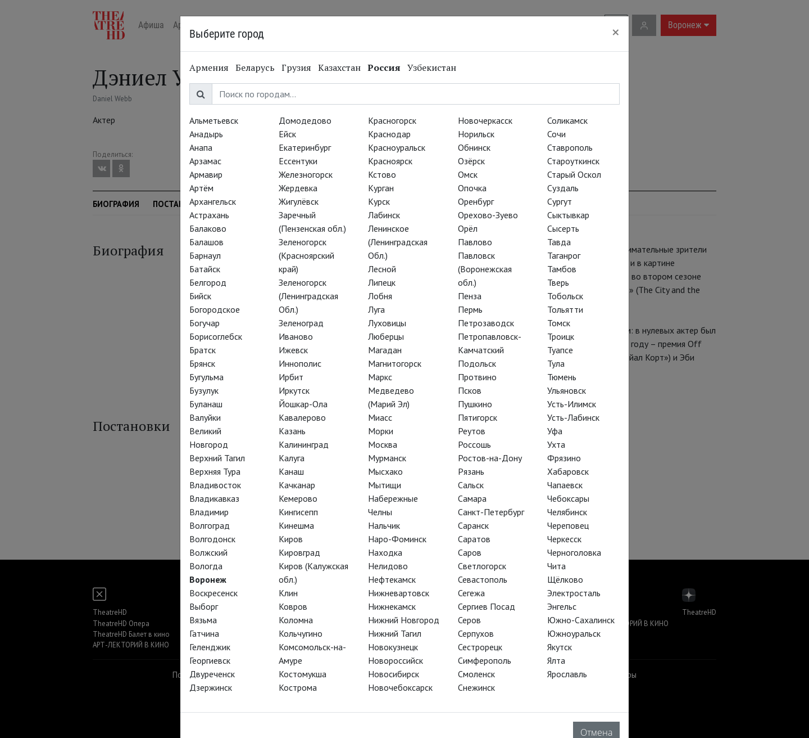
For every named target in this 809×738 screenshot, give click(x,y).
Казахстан (339, 67)
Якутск (559, 646)
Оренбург (476, 201)
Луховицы (387, 322)
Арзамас (205, 160)
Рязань (471, 471)
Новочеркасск (485, 120)
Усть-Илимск (571, 404)
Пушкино (475, 404)
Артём (201, 188)
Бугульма (206, 376)
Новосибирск (393, 674)
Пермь (470, 309)
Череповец (568, 525)
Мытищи (384, 484)
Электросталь (574, 592)
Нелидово (388, 566)
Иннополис (300, 363)
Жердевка (298, 188)
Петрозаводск (486, 322)
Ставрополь (570, 147)
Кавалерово (302, 417)
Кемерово (298, 498)
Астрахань (209, 214)
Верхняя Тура (214, 471)
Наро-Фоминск (397, 538)
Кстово (382, 174)
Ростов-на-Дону (490, 458)
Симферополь (484, 660)
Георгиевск (209, 660)
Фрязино (564, 458)
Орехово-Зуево (488, 214)
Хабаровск (568, 471)
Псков (469, 390)
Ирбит (291, 376)
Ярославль (567, 674)
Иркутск (294, 390)
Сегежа (471, 592)
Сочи (556, 134)
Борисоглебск (215, 336)
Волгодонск (212, 538)
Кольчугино (300, 633)
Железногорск (306, 174)
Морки (380, 430)
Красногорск (392, 120)
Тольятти (565, 309)
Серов (469, 620)
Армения (209, 67)
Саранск (473, 525)
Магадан (385, 350)
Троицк (560, 336)
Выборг (203, 606)
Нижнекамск (392, 606)
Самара (472, 498)
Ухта (556, 444)
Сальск (471, 484)
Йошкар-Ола (303, 404)
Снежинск (476, 687)
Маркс (380, 376)
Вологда (205, 566)
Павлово (475, 242)
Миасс (380, 417)
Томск (558, 322)
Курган (381, 188)
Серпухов (476, 633)
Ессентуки (298, 160)
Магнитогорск (394, 363)
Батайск (204, 268)
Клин (288, 592)
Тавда (559, 242)
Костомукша (302, 674)
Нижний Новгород (403, 620)
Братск (202, 350)
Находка (385, 552)
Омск (468, 174)
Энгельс (561, 606)
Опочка (472, 188)
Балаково (207, 228)
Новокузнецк (393, 646)
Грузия (296, 67)
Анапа (200, 147)
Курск (379, 201)
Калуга (291, 458)
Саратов (474, 538)
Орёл (468, 228)
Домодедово (305, 120)
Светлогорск (482, 566)
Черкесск (564, 538)
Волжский (208, 552)
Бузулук (204, 390)
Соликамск (567, 120)
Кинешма (296, 525)
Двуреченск (212, 674)
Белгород (207, 282)
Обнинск (474, 147)
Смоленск (476, 674)
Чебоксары (568, 498)
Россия (384, 67)
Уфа (554, 430)
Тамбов (561, 268)
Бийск (200, 296)
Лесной (382, 268)
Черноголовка (574, 552)
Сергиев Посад (486, 606)
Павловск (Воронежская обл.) (485, 269)
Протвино (477, 376)
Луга (376, 309)
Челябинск (567, 512)
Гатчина (204, 633)
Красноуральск (396, 147)
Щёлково (565, 579)
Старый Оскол (574, 174)
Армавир (205, 174)
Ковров (293, 606)
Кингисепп (298, 512)
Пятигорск (477, 417)
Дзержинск (210, 687)
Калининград (304, 444)
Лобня (380, 296)
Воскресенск (213, 592)
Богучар (204, 322)
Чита (556, 566)
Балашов (206, 242)
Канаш (291, 471)
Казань (292, 430)
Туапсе (560, 350)
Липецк (382, 282)
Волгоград (209, 525)
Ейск (287, 134)
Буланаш (205, 404)
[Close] (616, 32)
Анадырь (206, 134)
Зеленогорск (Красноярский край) (306, 255)
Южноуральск (574, 633)
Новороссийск (395, 660)
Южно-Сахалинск (581, 620)
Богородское (214, 309)
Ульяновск (566, 390)
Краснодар (389, 134)
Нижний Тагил (394, 633)
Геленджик (209, 646)
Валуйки (205, 417)
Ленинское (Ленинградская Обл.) (398, 242)
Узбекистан (431, 67)
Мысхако (385, 471)
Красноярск (390, 160)
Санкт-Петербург (491, 512)
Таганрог (563, 255)
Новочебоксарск (400, 687)
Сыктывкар (568, 214)
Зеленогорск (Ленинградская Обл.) (308, 296)
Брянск (202, 363)
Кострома (298, 687)
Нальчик (384, 525)
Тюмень (561, 376)
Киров (291, 538)
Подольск (477, 363)
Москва (382, 444)
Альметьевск (213, 120)
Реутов (471, 430)
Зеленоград (301, 322)
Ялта (556, 660)
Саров (469, 552)
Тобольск (565, 296)
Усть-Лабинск (573, 417)
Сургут (559, 201)
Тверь (558, 282)
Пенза (469, 296)
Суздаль (563, 188)
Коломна (296, 620)
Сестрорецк (480, 646)
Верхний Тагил (217, 458)
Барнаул (205, 255)
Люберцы (386, 336)
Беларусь (255, 67)
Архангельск (212, 201)
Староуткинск (573, 160)
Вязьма (203, 620)
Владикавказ (214, 498)
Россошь (474, 444)
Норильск (476, 134)
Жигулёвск (299, 201)
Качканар (297, 484)
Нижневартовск (398, 592)
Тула (556, 363)
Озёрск (471, 160)
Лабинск (384, 214)
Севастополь (482, 579)
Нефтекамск (392, 579)
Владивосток (215, 484)
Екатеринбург (305, 147)
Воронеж (207, 579)
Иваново (296, 336)
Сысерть (563, 228)
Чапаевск (565, 484)
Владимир (209, 512)
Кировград (299, 552)
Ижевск (293, 350)
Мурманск (387, 458)
